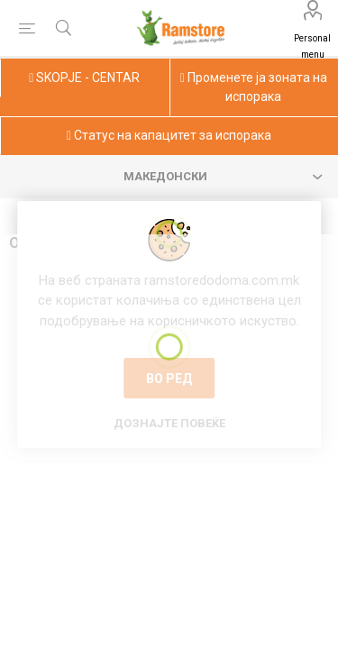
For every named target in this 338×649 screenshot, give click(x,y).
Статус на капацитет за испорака (169, 135)
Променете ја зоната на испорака (253, 87)
